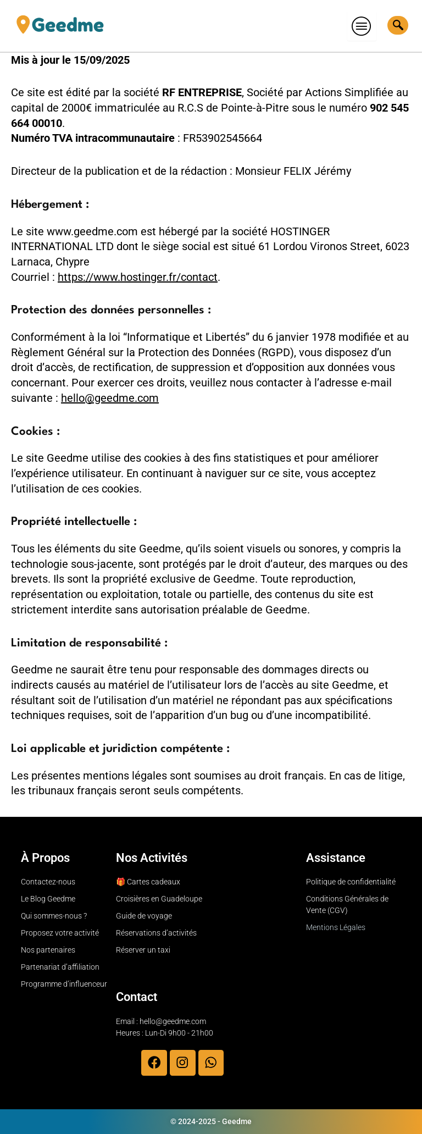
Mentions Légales (335, 926)
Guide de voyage (144, 915)
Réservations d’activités (156, 932)
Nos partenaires (48, 949)
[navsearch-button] (397, 25)
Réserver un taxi (143, 949)
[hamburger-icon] (361, 26)
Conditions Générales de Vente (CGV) (347, 904)
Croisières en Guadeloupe (159, 898)
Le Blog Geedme (48, 898)
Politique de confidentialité (351, 881)
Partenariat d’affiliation (60, 966)
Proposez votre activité (60, 932)
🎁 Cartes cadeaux (148, 881)
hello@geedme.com (110, 398)
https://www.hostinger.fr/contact (138, 277)
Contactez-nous (48, 881)
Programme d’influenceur (64, 983)
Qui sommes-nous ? (54, 915)
